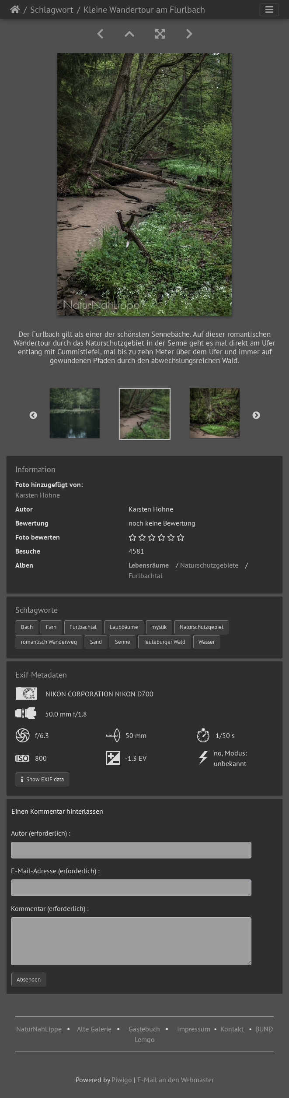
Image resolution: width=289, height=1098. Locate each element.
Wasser (206, 642)
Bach (27, 627)
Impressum (193, 1028)
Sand (96, 642)
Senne (122, 642)
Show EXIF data (42, 779)
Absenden (29, 979)
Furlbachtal (148, 575)
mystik (159, 627)
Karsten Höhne (37, 495)
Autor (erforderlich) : (40, 833)
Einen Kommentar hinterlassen (57, 811)
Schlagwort (51, 9)
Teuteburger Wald (164, 642)
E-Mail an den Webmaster (175, 1079)
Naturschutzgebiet (201, 627)
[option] (75, 413)
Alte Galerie (94, 1028)
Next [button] (256, 415)
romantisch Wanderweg (49, 642)
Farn (51, 627)
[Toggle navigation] (269, 9)
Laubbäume (124, 627)
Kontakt (232, 1028)
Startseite (15, 9)
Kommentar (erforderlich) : (50, 908)
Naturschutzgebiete (212, 565)
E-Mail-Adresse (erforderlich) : (55, 870)
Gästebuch (145, 1028)
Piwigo (121, 1079)
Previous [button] (33, 415)
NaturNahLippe (39, 1028)
